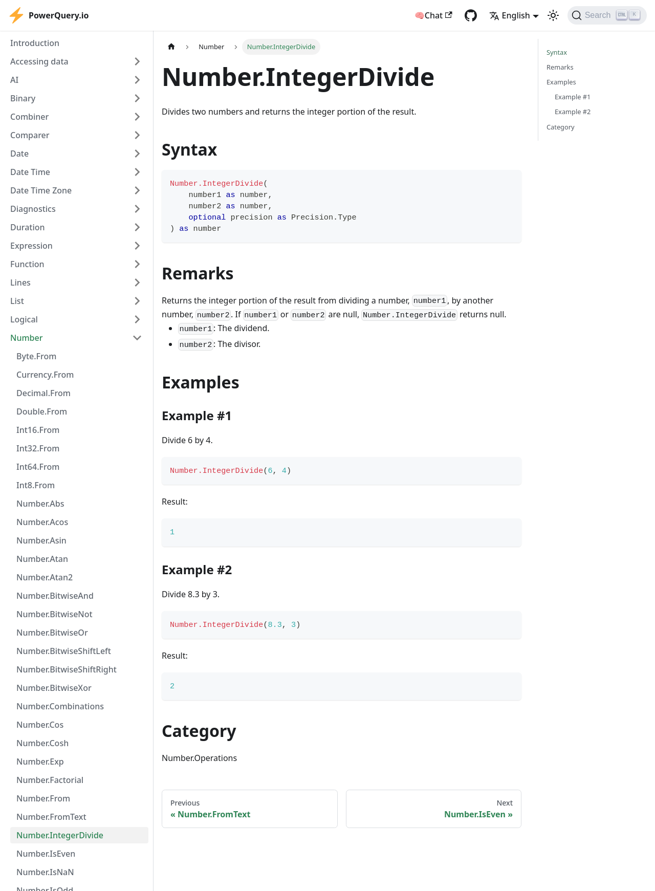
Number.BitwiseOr (52, 632)
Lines (20, 282)
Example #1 (573, 96)
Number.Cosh (42, 743)
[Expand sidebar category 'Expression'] (137, 245)
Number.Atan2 (44, 577)
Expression (31, 245)
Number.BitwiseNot (54, 614)
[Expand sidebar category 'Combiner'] (137, 116)
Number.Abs (40, 503)
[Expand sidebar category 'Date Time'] (137, 172)
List (17, 301)
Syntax (557, 52)
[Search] (607, 15)
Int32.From (37, 448)
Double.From (41, 411)
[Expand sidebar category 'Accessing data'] (137, 61)
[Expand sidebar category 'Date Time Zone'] (137, 190)
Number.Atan (42, 558)
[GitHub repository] (470, 15)
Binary (22, 98)
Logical (24, 319)
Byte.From (36, 356)
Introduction (34, 43)
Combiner (29, 116)
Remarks (560, 67)
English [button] (509, 15)
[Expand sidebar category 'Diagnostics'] (137, 209)
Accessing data (39, 61)
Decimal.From (43, 393)
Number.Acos (42, 522)
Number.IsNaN (45, 872)
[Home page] (171, 47)
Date (19, 153)
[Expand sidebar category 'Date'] (137, 153)
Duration (27, 227)
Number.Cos (39, 724)
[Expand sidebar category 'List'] (137, 301)
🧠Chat (433, 15)
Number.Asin (41, 540)
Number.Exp (40, 761)
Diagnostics (33, 208)
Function (27, 264)
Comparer (30, 135)
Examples (561, 81)
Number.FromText (51, 816)
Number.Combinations (60, 706)
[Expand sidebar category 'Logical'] (137, 319)
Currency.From (45, 374)
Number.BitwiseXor (54, 687)
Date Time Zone (41, 190)
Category (561, 127)
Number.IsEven (45, 853)
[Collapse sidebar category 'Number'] (137, 338)
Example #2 (573, 111)
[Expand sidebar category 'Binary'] (137, 98)
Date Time (30, 172)
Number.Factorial (49, 780)
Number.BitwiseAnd (55, 595)
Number (26, 337)
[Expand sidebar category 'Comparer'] (137, 135)
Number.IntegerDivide (59, 835)
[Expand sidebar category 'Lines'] (137, 282)
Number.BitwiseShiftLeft (63, 651)
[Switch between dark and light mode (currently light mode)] (553, 15)
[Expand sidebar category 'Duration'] (137, 227)
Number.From (43, 798)
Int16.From (37, 430)
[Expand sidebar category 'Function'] (137, 264)
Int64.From (37, 466)
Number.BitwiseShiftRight (66, 669)
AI (14, 79)
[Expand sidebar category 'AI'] (137, 80)
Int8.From (35, 485)
